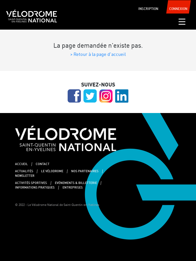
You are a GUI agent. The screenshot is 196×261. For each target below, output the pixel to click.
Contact (43, 164)
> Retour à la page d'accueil (98, 54)
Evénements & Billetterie (76, 183)
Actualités (24, 171)
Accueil (21, 164)
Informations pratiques (35, 187)
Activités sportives (31, 183)
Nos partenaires (85, 171)
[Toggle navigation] (182, 22)
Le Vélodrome (52, 171)
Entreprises (73, 187)
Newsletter (24, 176)
